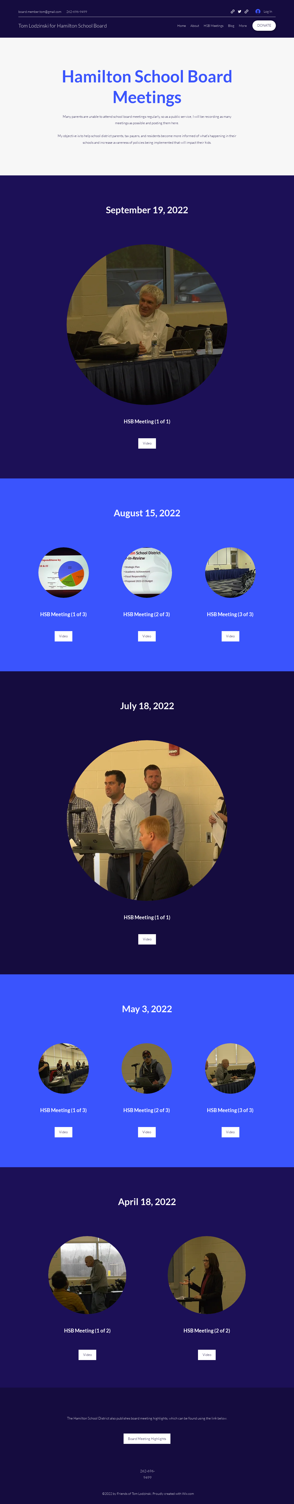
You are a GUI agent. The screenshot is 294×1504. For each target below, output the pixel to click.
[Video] (147, 443)
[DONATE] (264, 25)
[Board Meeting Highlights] (147, 1439)
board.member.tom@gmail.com (39, 12)
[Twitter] (239, 11)
